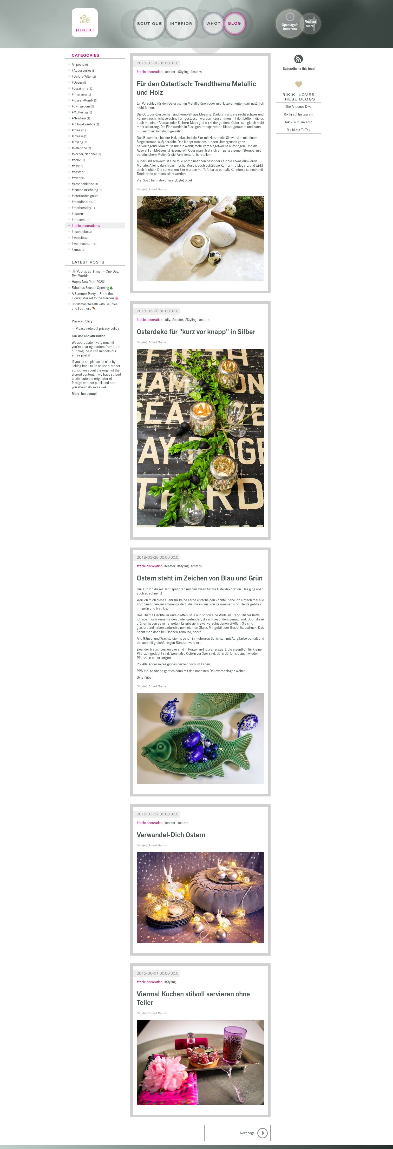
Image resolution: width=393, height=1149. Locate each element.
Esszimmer (83, 88)
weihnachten (85, 243)
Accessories (84, 70)
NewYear (82, 118)
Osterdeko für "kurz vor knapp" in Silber (196, 331)
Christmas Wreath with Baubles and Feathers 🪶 (94, 306)
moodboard (84, 201)
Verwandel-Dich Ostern (171, 834)
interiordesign (85, 195)
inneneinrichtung (88, 189)
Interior (181, 24)
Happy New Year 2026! (88, 281)
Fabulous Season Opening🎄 (92, 287)
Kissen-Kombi (85, 100)
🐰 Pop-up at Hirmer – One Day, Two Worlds (95, 273)
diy (78, 166)
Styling (81, 142)
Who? (213, 23)
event (79, 177)
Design (80, 82)
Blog (234, 23)
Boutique (149, 24)
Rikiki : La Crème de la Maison (85, 22)
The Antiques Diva (298, 106)
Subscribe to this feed (299, 68)
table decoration (87, 225)
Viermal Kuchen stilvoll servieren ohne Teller (193, 997)
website (81, 237)
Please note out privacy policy (97, 328)
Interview (82, 94)
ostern (81, 213)
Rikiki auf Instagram (298, 114)
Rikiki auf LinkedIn (298, 122)
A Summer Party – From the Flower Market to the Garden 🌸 (95, 295)
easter (81, 172)
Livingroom (84, 106)
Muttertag (83, 112)
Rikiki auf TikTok (298, 129)
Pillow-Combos (86, 124)
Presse (80, 136)
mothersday (84, 207)
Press (80, 130)
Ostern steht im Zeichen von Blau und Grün (200, 577)
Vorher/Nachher (87, 154)
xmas (79, 249)
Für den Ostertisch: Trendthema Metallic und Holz (196, 87)
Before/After (85, 76)
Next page (247, 1133)
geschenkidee (86, 183)
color (79, 160)
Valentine (82, 148)
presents (82, 219)
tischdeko (82, 231)
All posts (80, 64)
